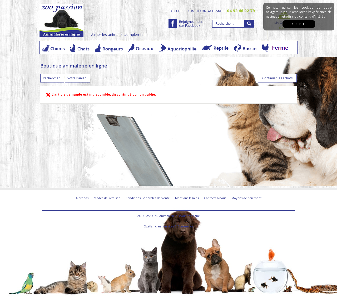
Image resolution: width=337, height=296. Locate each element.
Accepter (298, 24)
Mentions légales (187, 198)
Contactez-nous (215, 198)
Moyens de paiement (246, 198)
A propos (82, 198)
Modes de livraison (107, 198)
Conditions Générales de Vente (148, 198)
